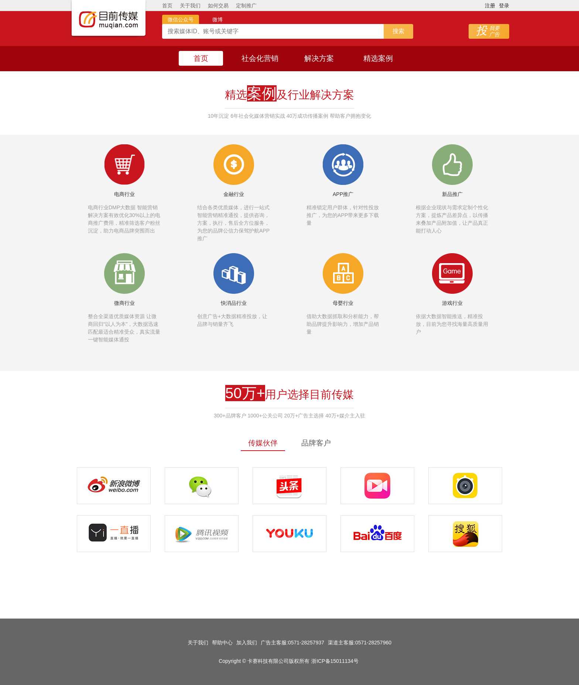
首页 (167, 5)
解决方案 (319, 58)
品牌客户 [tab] (316, 443)
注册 (490, 5)
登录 (504, 5)
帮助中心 (222, 643)
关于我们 (190, 5)
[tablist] (289, 442)
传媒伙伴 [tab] (263, 443)
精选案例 (378, 58)
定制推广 (246, 5)
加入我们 (246, 643)
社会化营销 (259, 58)
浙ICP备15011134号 (335, 661)
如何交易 (218, 5)
